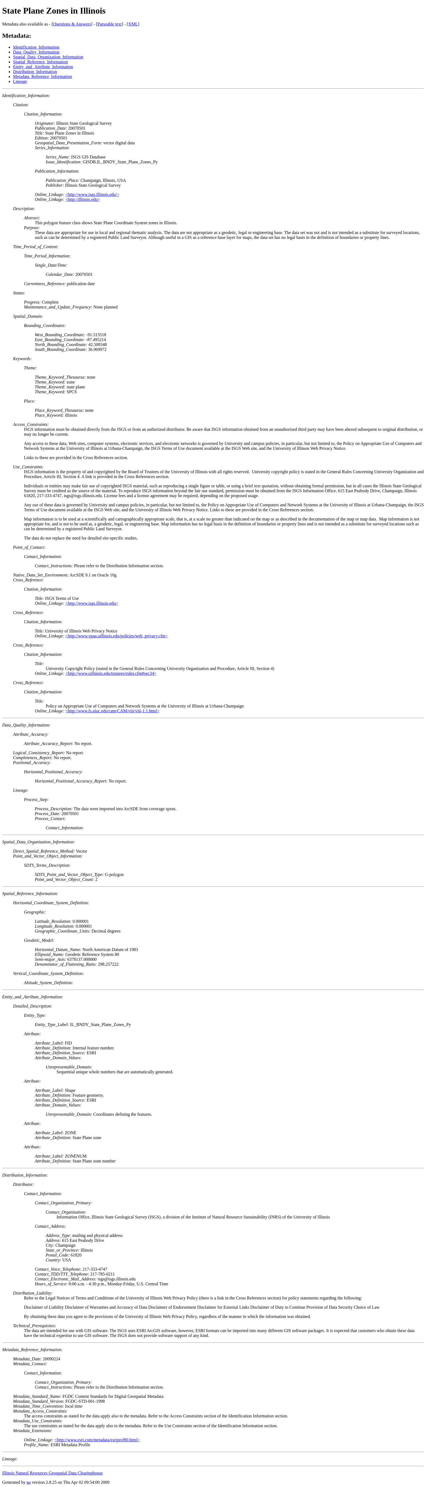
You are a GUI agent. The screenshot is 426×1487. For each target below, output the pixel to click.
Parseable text (110, 24)
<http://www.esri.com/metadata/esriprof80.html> (97, 1440)
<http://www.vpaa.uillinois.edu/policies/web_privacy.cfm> (116, 636)
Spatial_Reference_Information (40, 62)
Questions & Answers (72, 24)
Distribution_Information (35, 71)
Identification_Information (36, 47)
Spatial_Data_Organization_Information (48, 57)
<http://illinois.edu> (82, 199)
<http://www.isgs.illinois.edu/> (92, 194)
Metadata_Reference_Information (42, 76)
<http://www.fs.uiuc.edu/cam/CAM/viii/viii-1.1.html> (112, 711)
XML (133, 24)
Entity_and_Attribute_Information (43, 66)
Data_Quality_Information (36, 52)
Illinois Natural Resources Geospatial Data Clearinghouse (52, 1473)
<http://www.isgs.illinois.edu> (91, 603)
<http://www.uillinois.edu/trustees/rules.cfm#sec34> (110, 673)
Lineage (20, 81)
